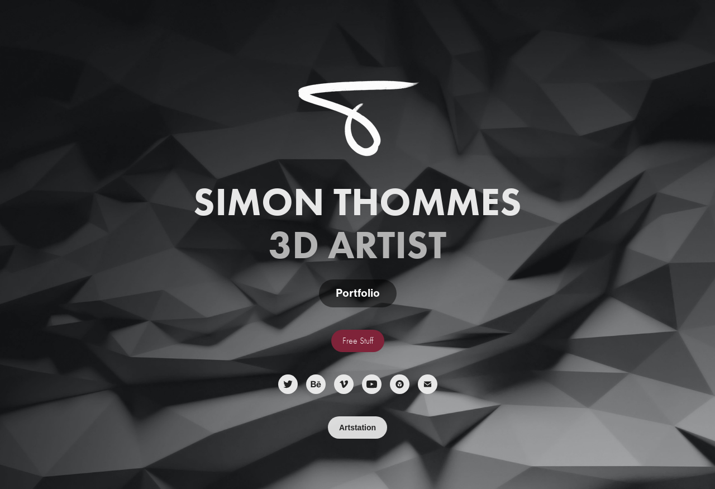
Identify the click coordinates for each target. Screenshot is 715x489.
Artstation (357, 427)
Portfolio (358, 293)
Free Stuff (357, 341)
